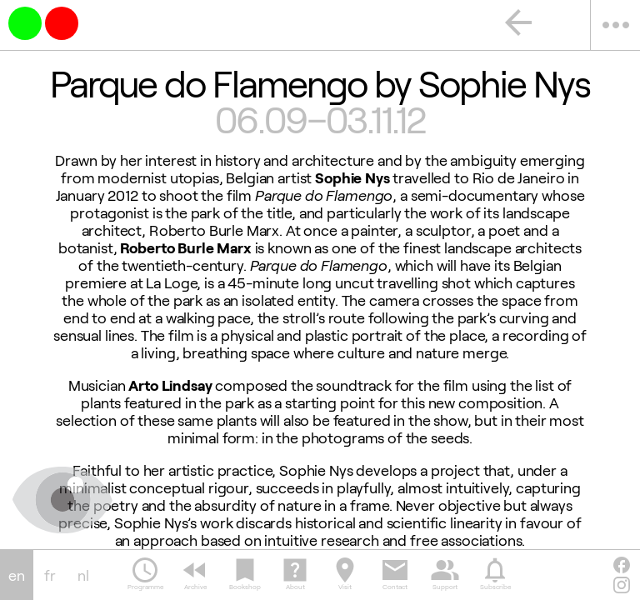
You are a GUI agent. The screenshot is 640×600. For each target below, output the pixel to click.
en (16, 575)
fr (50, 575)
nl (83, 575)
